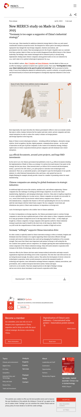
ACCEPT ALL (66, 400)
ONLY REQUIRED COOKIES (64, 404)
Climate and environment (10, 362)
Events (25, 365)
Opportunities (46, 369)
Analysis (25, 358)
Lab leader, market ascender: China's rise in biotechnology (70, 380)
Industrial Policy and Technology (9, 377)
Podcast (25, 375)
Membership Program (48, 376)
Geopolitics (6, 372)
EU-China (5, 369)
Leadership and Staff (48, 362)
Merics (14, 6)
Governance (46, 365)
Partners (44, 372)
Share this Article (75, 14)
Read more (52, 341)
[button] (40, 102)
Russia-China (6, 385)
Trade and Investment (9, 388)
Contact (25, 382)
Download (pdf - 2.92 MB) (71, 14)
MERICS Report (66, 386)
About (44, 358)
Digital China (6, 365)
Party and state (7, 381)
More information (13, 341)
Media (24, 378)
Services (25, 369)
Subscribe (23, 307)
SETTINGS (66, 410)
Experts (25, 362)
